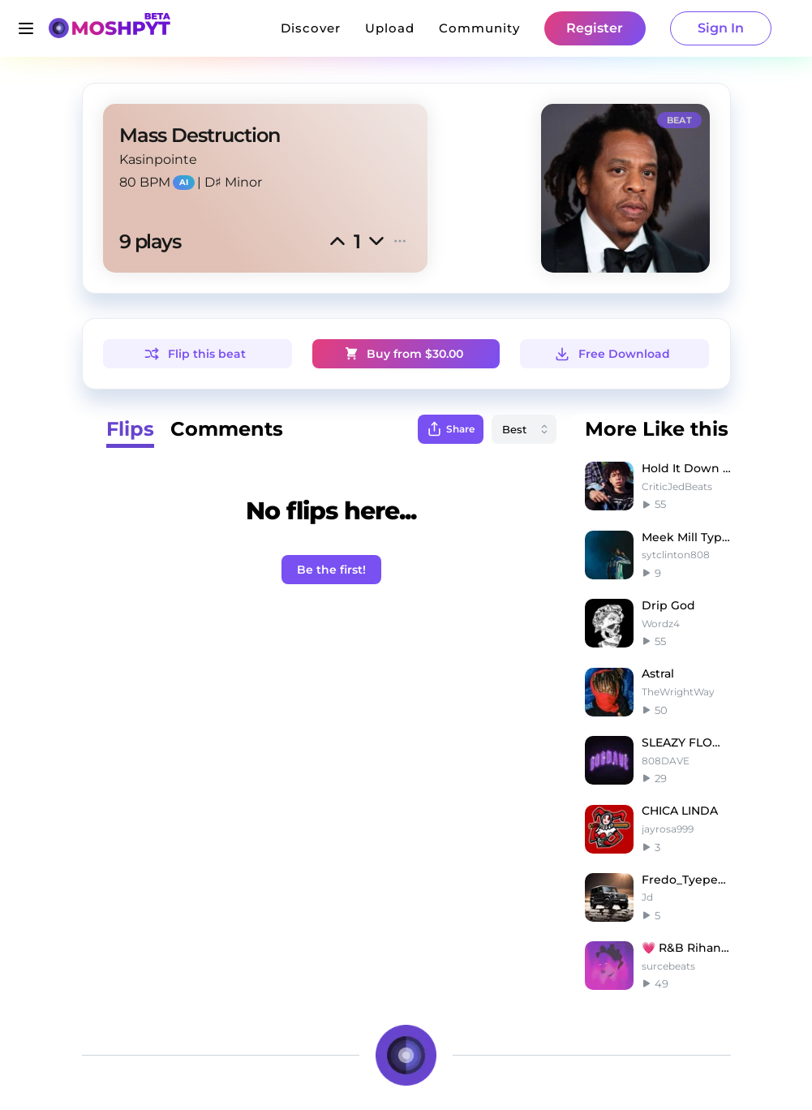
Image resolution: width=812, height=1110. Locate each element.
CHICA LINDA (680, 810)
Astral (658, 673)
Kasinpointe (158, 159)
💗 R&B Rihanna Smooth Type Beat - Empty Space (686, 947)
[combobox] (524, 429)
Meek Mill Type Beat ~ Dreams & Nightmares (686, 537)
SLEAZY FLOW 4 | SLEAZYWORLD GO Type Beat (686, 742)
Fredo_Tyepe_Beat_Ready (686, 879)
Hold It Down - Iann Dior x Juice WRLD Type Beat (686, 468)
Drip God (668, 605)
